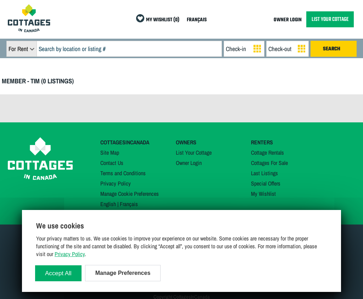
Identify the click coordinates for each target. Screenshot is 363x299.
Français (129, 204)
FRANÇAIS (197, 20)
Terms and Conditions (123, 173)
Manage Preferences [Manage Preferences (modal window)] (123, 273)
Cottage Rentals (267, 152)
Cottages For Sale (269, 163)
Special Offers (265, 183)
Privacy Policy (115, 183)
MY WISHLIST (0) (162, 20)
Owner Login (189, 163)
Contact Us (111, 163)
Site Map (109, 152)
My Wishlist (263, 194)
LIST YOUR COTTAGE (330, 19)
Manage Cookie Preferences (129, 194)
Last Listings (264, 173)
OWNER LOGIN (288, 20)
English (108, 204)
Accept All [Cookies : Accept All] (58, 273)
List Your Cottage (194, 152)
